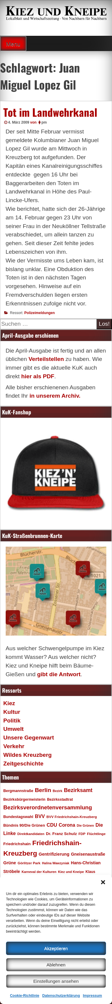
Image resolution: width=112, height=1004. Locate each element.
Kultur (11, 712)
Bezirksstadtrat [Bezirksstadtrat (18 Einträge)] (60, 799)
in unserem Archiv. (55, 396)
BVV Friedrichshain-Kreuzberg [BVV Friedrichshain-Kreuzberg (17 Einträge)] (71, 817)
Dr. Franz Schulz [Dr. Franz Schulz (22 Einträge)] (61, 833)
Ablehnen (56, 964)
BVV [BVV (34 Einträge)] (40, 816)
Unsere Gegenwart (28, 737)
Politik (12, 720)
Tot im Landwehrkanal (50, 112)
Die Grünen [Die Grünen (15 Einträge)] (85, 825)
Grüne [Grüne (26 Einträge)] (9, 862)
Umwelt (13, 729)
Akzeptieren (56, 948)
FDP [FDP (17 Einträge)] (82, 834)
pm (44, 122)
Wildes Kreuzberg (27, 755)
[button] (103, 882)
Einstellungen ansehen (56, 981)
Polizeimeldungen (39, 313)
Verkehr (13, 746)
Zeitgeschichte (23, 763)
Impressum (92, 996)
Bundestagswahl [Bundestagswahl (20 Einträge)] (18, 817)
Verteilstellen (46, 359)
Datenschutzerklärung (61, 996)
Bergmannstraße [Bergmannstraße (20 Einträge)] (18, 791)
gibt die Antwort (58, 674)
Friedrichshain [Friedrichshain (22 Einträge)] (17, 844)
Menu (13, 44)
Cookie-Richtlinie (24, 996)
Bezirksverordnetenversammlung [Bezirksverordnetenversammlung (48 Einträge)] (47, 807)
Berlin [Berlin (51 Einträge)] (43, 790)
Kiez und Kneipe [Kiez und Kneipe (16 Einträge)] (71, 872)
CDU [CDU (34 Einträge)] (52, 825)
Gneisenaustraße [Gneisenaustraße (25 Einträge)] (88, 854)
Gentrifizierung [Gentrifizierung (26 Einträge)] (54, 854)
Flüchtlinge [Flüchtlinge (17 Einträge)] (96, 834)
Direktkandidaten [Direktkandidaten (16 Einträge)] (31, 834)
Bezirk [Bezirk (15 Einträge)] (57, 791)
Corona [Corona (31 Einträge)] (67, 825)
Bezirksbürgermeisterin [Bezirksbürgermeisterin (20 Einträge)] (24, 799)
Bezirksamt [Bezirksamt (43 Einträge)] (78, 790)
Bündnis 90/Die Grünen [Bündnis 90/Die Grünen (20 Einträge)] (24, 825)
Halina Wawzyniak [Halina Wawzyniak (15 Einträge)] (55, 863)
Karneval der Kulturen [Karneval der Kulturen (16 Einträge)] (39, 872)
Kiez (9, 703)
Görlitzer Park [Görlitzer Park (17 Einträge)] (29, 863)
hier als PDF (37, 376)
